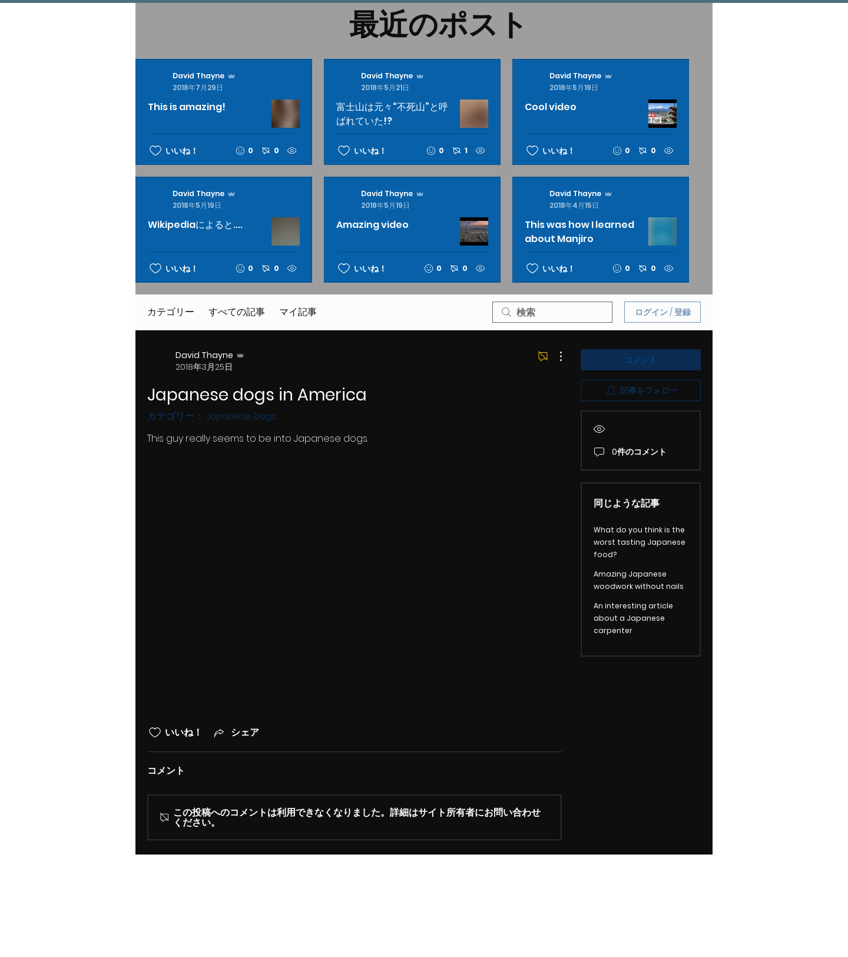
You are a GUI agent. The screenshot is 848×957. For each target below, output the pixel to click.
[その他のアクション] (555, 356)
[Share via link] (235, 732)
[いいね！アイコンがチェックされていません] (155, 151)
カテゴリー (170, 312)
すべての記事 (236, 312)
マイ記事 (298, 312)
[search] (552, 312)
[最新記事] (412, 170)
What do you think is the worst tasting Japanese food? (639, 542)
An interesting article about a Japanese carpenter (633, 618)
